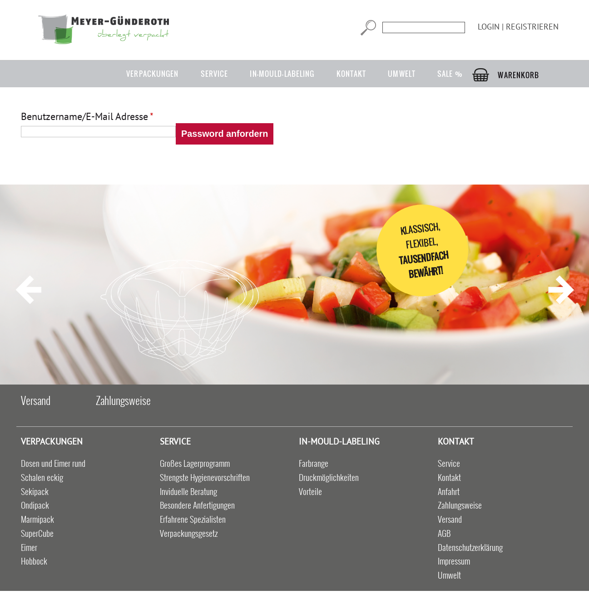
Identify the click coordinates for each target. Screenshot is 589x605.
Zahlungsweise (123, 400)
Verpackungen (152, 73)
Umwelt (402, 73)
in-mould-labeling (282, 73)
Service (214, 73)
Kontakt (351, 73)
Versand (35, 400)
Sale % (450, 73)
